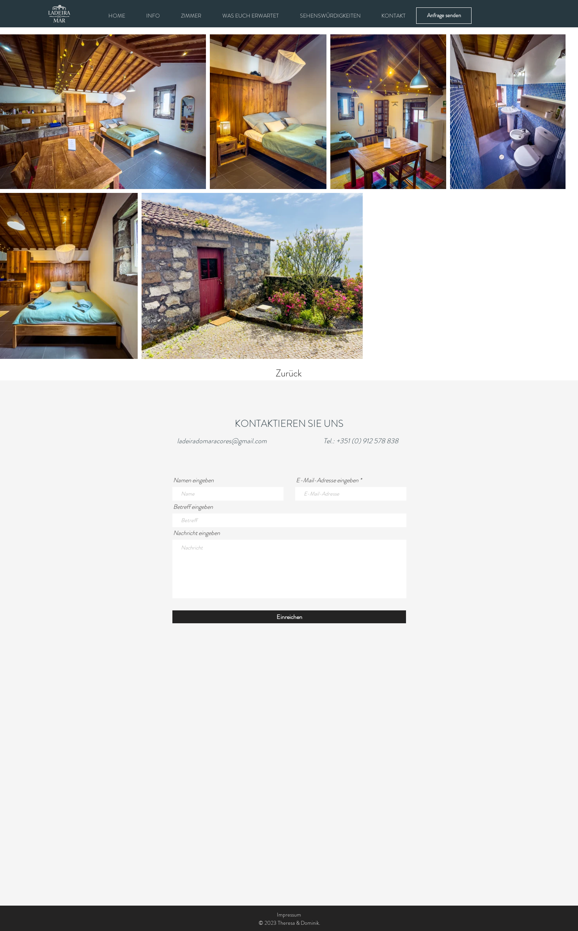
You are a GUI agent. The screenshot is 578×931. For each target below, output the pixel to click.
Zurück (289, 373)
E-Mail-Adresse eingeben (327, 480)
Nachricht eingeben (196, 533)
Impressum (289, 915)
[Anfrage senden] (444, 15)
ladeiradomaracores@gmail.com (222, 441)
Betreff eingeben (193, 507)
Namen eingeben (193, 480)
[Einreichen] (289, 616)
